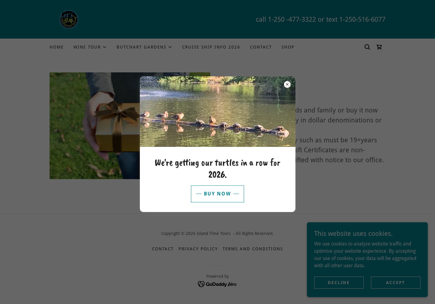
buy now (217, 194)
